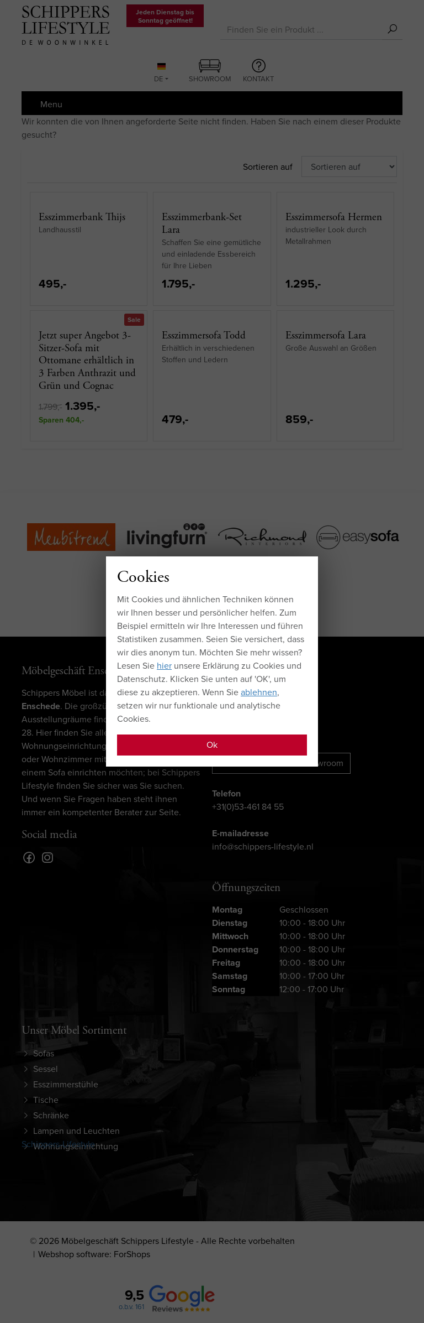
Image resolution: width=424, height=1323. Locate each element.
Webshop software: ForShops (94, 1254)
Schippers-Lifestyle (58, 1144)
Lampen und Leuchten (76, 1130)
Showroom (210, 72)
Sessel (45, 1068)
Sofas (43, 1053)
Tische (46, 1099)
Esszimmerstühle (65, 1084)
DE (159, 73)
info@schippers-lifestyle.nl (263, 846)
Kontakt (258, 71)
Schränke (51, 1115)
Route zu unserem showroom (281, 763)
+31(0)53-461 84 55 (248, 806)
